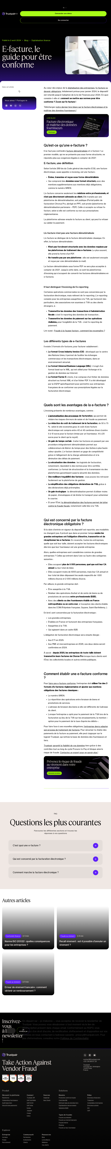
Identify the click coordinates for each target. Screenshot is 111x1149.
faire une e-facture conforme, (62, 685)
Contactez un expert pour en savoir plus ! (79, 754)
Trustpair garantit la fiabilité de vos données (64, 747)
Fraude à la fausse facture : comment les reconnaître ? (79, 332)
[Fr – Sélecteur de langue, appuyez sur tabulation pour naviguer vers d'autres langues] (63, 8)
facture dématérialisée (77, 152)
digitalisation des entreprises (81, 89)
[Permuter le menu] (16, 14)
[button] (6, 106)
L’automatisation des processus (63, 417)
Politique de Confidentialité (74, 1038)
